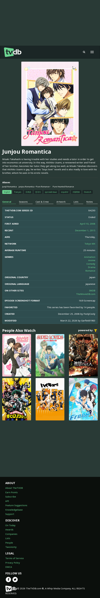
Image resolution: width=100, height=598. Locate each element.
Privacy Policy (12, 562)
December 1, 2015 (85, 230)
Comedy (90, 263)
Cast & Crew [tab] (42, 201)
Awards (9, 529)
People (9, 542)
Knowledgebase (14, 509)
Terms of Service (14, 558)
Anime (91, 260)
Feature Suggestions (16, 505)
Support (9, 513)
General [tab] (6, 201)
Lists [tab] (76, 201)
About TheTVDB (14, 487)
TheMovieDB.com (85, 293)
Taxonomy (11, 546)
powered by (88, 330)
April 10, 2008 (87, 223)
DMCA (8, 566)
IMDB (92, 290)
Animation (89, 256)
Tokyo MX (89, 243)
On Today (10, 525)
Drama (91, 267)
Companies (11, 533)
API (7, 501)
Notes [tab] (89, 201)
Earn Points (11, 492)
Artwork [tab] (61, 201)
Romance (90, 270)
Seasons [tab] (23, 201)
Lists (7, 538)
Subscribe (10, 496)
